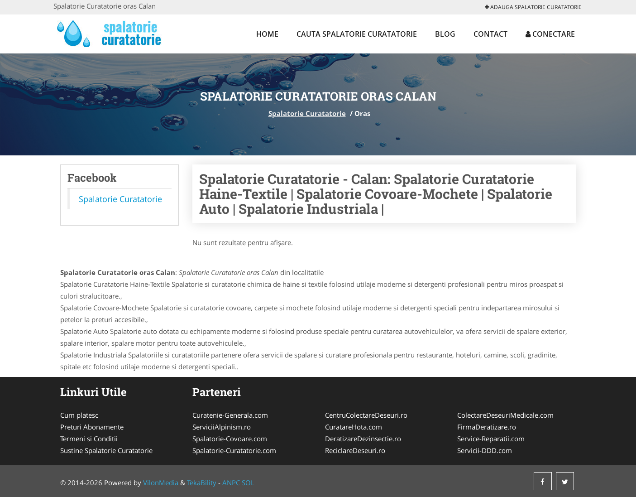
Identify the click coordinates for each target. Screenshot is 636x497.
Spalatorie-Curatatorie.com (234, 450)
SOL (248, 482)
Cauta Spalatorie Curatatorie (356, 34)
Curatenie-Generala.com (230, 415)
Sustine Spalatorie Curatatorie (106, 450)
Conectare (550, 34)
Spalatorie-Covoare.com (229, 438)
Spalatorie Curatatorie (307, 113)
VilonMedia (160, 482)
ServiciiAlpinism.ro (221, 426)
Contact (490, 34)
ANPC (231, 482)
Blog (445, 34)
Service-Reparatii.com (491, 438)
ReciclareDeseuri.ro (355, 450)
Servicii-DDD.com (484, 450)
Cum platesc (79, 415)
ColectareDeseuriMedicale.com (505, 415)
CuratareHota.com (353, 426)
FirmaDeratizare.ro (486, 426)
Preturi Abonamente (92, 426)
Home (267, 34)
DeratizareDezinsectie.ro (363, 438)
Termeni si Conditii (89, 438)
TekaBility (201, 482)
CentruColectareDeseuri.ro (366, 415)
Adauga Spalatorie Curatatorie (533, 7)
